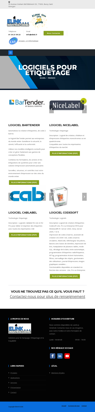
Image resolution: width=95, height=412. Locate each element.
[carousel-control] (51, 109)
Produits (51, 78)
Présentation (15, 387)
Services (13, 382)
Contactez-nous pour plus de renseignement (47, 296)
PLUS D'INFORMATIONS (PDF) (24, 182)
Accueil (43, 78)
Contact (13, 392)
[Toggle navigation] (10, 52)
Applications (15, 378)
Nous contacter (53, 33)
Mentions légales (58, 373)
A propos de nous (74, 406)
